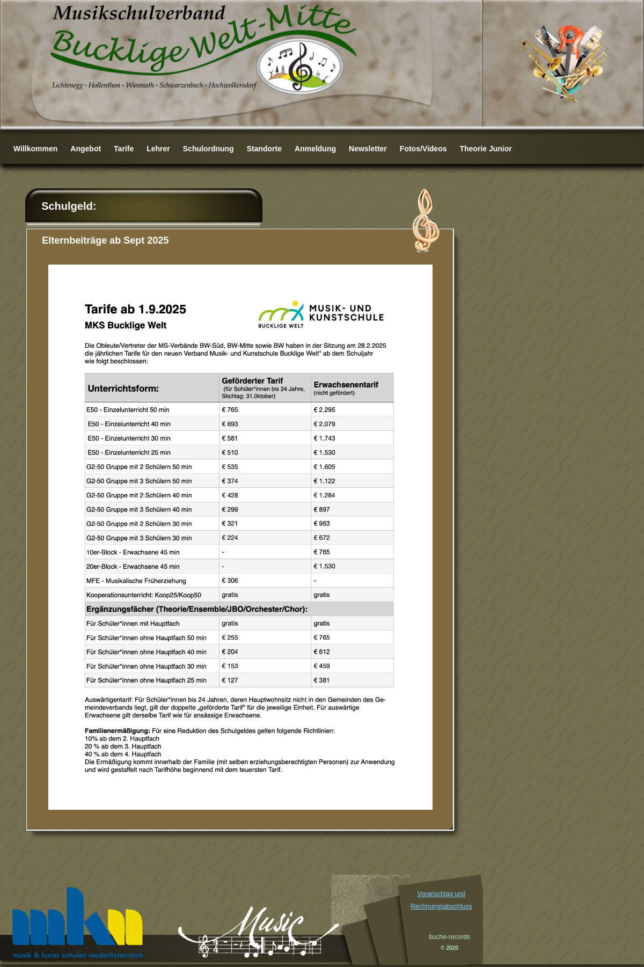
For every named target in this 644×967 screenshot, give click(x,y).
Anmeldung (315, 148)
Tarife (124, 148)
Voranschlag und (441, 894)
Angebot (85, 148)
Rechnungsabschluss (441, 906)
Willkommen (35, 148)
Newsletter (368, 148)
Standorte (264, 148)
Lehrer (158, 148)
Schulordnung (208, 148)
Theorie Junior (485, 148)
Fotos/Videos (423, 148)
